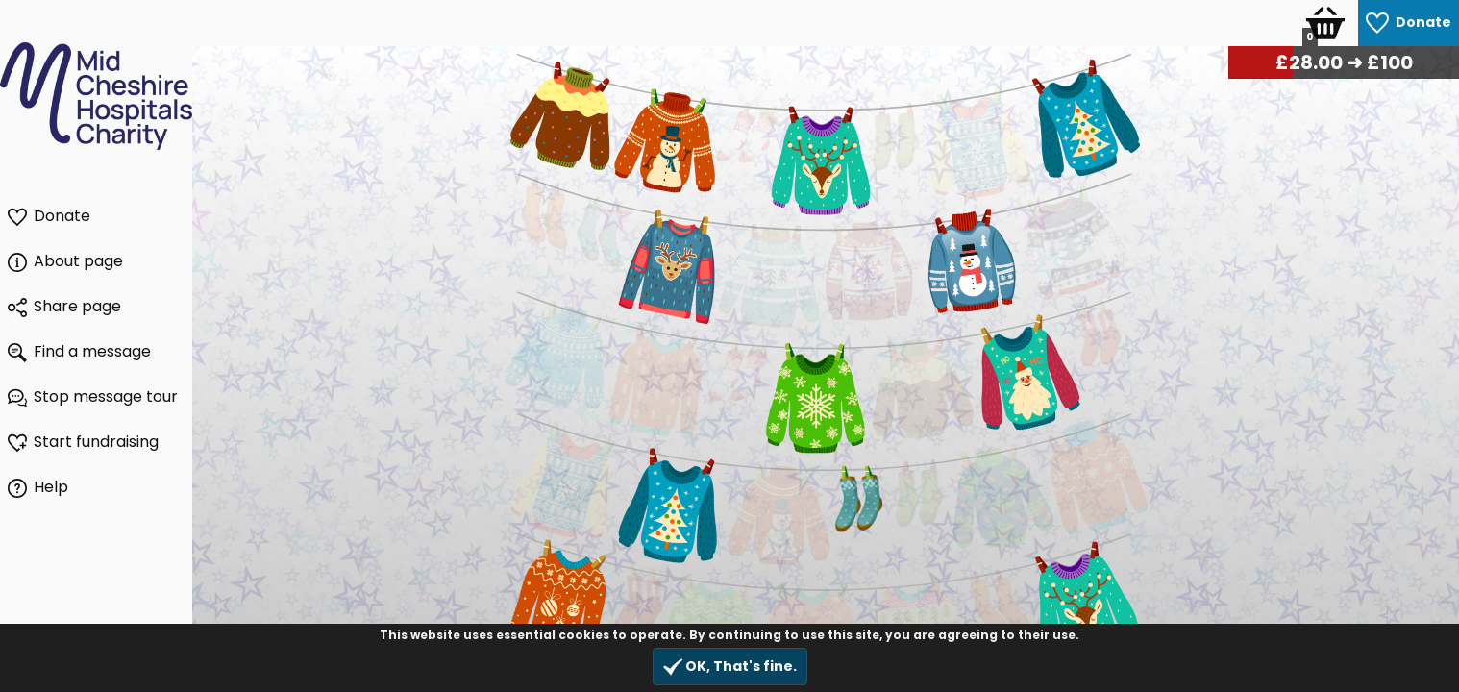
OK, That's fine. (730, 666)
